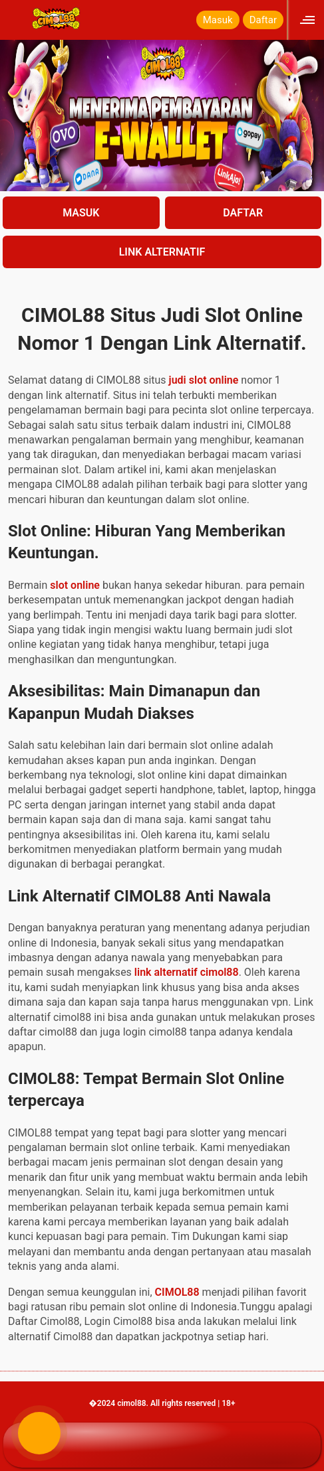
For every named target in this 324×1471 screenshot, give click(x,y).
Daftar (263, 20)
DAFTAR (243, 212)
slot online (75, 585)
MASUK (81, 212)
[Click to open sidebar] (309, 19)
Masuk (218, 20)
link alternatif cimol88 (186, 972)
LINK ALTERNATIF (162, 252)
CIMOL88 (177, 1292)
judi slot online (204, 380)
